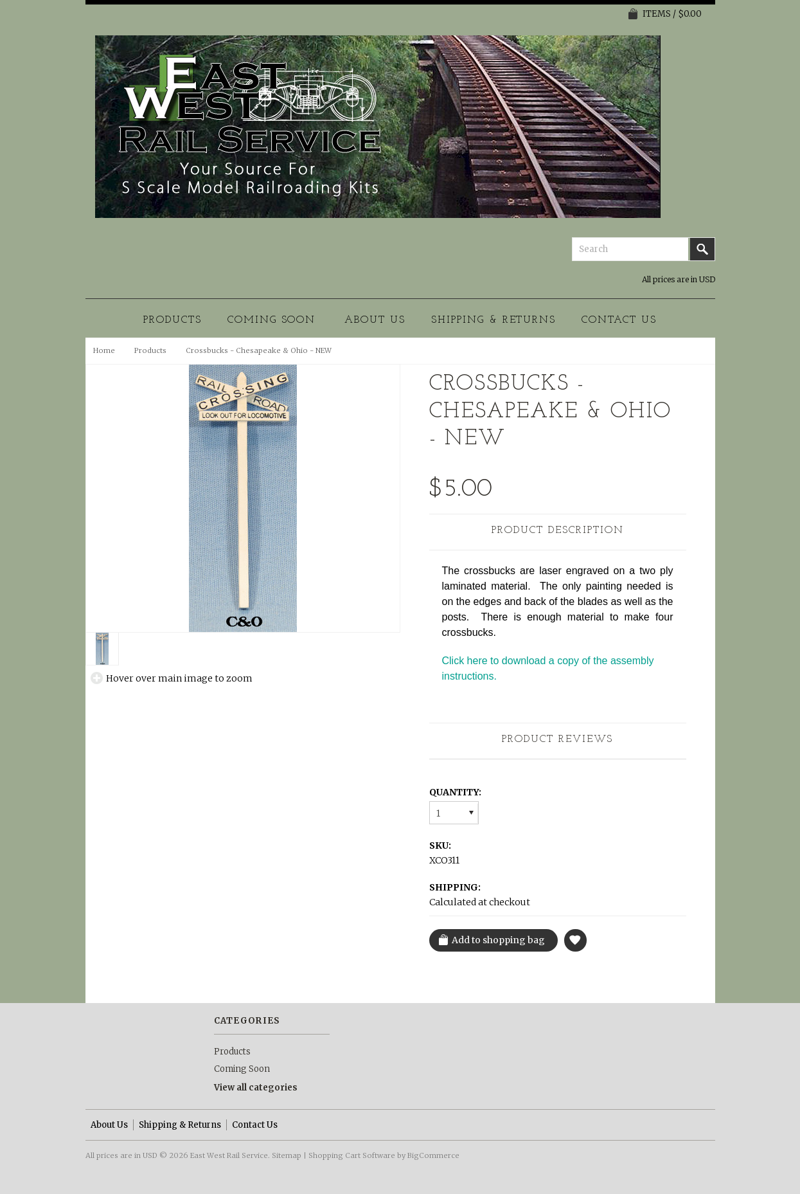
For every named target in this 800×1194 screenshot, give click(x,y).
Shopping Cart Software (351, 1155)
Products (172, 320)
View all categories (256, 1087)
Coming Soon (271, 320)
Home (104, 350)
